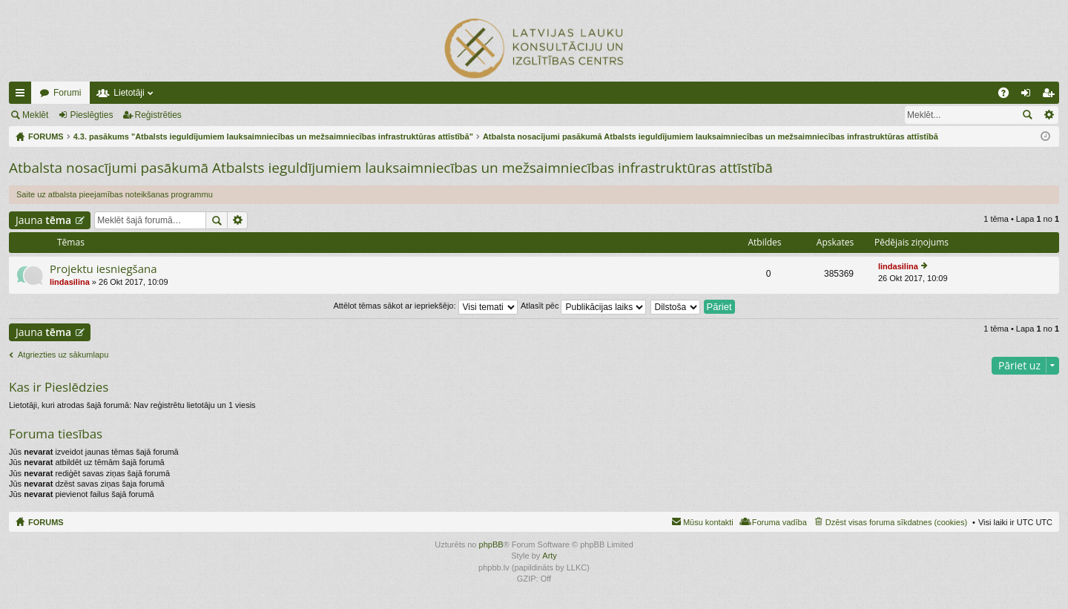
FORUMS (46, 522)
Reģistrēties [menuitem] (1051, 96)
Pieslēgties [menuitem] (1029, 96)
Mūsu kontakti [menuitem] (708, 522)
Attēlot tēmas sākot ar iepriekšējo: (425, 305)
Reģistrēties (158, 115)
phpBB (491, 544)
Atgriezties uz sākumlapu (63, 354)
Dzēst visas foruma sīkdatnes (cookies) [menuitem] (896, 522)
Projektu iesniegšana (103, 269)
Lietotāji (128, 93)
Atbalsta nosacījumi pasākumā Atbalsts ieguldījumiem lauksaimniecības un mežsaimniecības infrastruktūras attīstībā (391, 167)
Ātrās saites (23, 96)
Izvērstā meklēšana (1048, 115)
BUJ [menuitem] (1008, 96)
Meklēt (35, 115)
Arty (549, 555)
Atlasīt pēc (583, 305)
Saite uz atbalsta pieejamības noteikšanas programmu (114, 194)
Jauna (43, 220)
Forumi (67, 93)
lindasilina (70, 281)
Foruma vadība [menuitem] (779, 522)
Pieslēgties (91, 115)
